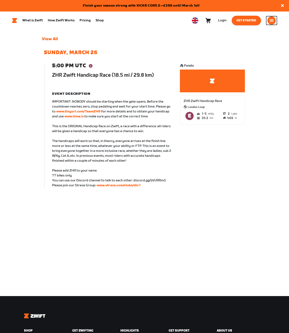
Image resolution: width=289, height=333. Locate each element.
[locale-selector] (195, 20)
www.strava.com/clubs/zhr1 (119, 186)
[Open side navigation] (271, 20)
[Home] (15, 21)
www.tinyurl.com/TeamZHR (78, 112)
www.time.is (74, 117)
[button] (282, 6)
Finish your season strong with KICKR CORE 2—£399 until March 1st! (141, 6)
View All (50, 39)
